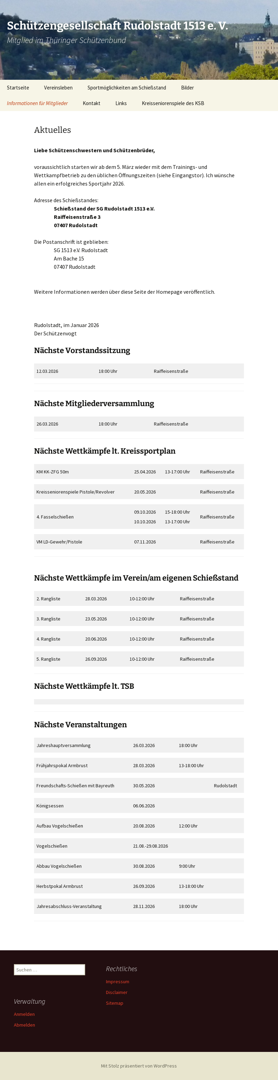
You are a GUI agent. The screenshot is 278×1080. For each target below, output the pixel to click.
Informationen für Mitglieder (37, 103)
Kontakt (91, 103)
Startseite (18, 87)
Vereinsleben (58, 87)
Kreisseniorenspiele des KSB (173, 103)
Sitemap (114, 1003)
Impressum (117, 981)
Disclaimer (117, 992)
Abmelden (24, 1025)
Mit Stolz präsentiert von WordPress (139, 1066)
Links (121, 103)
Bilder (187, 87)
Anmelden (24, 1014)
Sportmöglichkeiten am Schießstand (127, 87)
